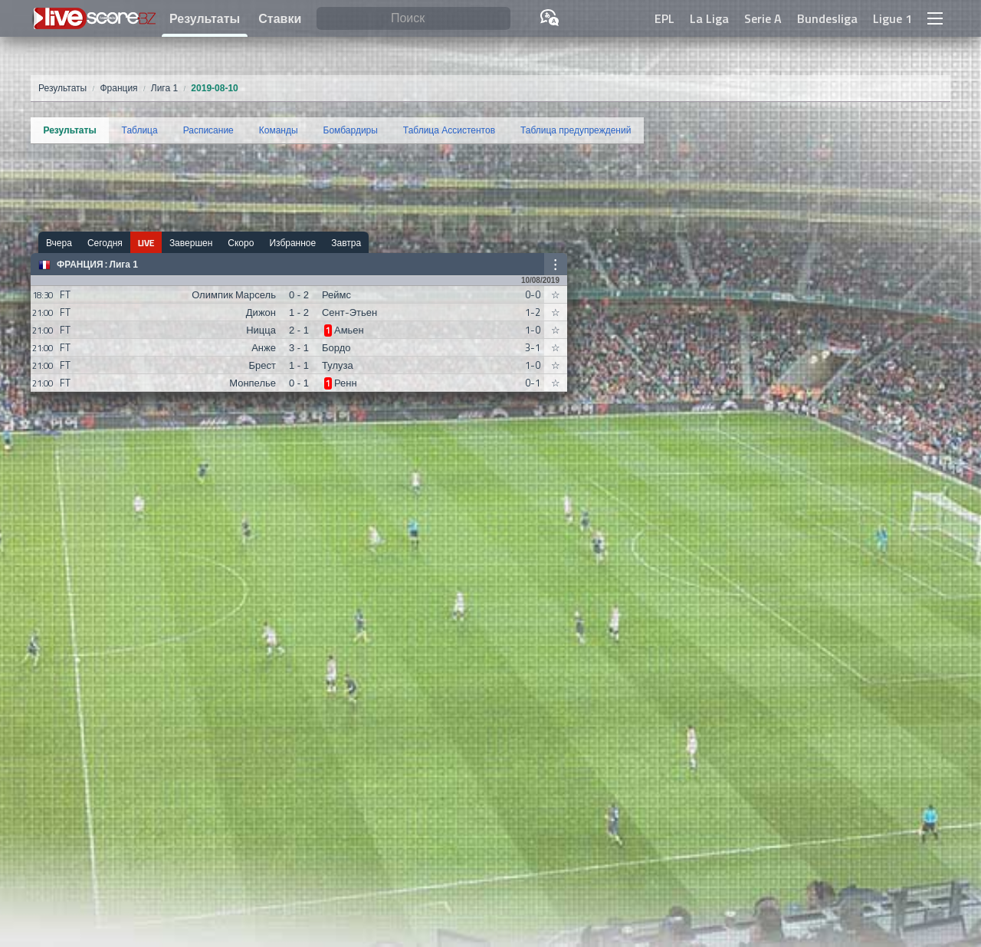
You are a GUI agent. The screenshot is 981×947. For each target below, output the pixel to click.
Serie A (763, 18)
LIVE (146, 242)
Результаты (204, 18)
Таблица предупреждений (575, 130)
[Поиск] (413, 19)
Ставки (279, 18)
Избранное (292, 242)
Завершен (190, 242)
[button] (935, 18)
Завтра (346, 242)
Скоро (241, 242)
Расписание (208, 130)
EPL (664, 18)
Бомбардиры (350, 130)
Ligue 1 (892, 18)
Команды (278, 130)
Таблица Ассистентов (449, 130)
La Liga (709, 18)
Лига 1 (124, 264)
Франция (80, 264)
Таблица (140, 130)
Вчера (59, 242)
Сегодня (105, 242)
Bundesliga (827, 18)
